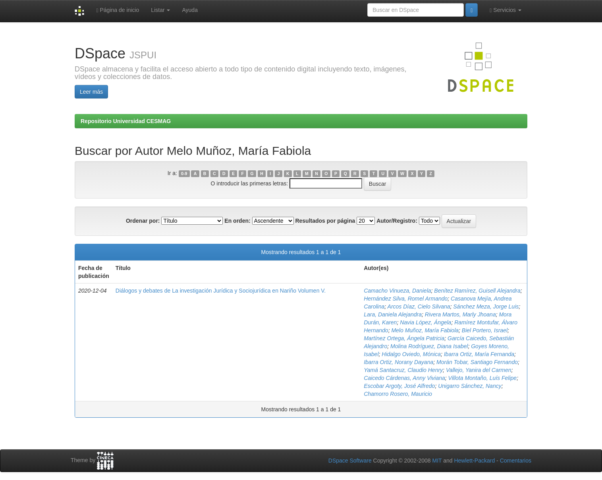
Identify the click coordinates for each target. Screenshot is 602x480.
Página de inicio (117, 10)
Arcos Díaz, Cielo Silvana (419, 306)
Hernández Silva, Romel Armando (406, 298)
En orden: (237, 221)
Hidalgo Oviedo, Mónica (411, 354)
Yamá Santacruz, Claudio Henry (403, 370)
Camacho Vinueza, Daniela (397, 290)
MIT (437, 460)
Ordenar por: (143, 221)
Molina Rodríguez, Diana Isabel (429, 346)
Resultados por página (325, 221)
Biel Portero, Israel (484, 330)
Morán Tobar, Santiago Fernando (477, 362)
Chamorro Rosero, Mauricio (398, 394)
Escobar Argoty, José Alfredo (399, 386)
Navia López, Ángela (425, 322)
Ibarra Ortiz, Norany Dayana (398, 362)
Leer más (91, 92)
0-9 (184, 173)
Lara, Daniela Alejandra (393, 314)
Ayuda (189, 10)
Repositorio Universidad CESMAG (126, 121)
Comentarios (515, 460)
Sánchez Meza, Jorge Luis (486, 306)
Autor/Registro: (396, 221)
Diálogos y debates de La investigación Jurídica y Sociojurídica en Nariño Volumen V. (221, 290)
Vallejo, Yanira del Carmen (478, 370)
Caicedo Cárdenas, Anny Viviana (404, 378)
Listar (160, 10)
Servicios (505, 10)
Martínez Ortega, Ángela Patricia (404, 338)
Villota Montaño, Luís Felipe (482, 378)
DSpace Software (350, 460)
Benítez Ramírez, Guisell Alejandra (477, 290)
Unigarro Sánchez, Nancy (470, 386)
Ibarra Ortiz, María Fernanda (479, 354)
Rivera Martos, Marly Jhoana (460, 314)
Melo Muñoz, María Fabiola (425, 330)
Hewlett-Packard (474, 460)
